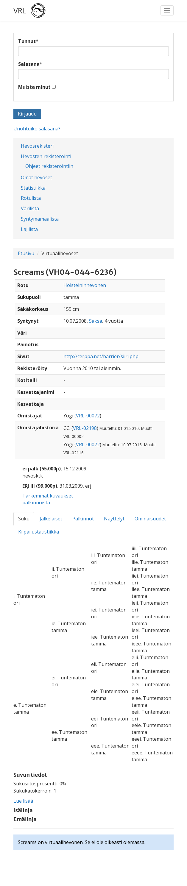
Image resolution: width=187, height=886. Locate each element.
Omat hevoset (36, 177)
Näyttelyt (114, 518)
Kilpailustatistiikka (38, 531)
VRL (19, 10)
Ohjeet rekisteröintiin (49, 166)
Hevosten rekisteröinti (46, 156)
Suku (23, 518)
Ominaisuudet (150, 518)
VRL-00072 (88, 415)
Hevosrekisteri (37, 146)
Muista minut (34, 87)
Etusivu (26, 253)
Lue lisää (23, 801)
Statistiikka (33, 188)
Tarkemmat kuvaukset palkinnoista (47, 499)
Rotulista (31, 198)
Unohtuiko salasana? (36, 128)
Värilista (30, 208)
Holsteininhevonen (84, 285)
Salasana (30, 64)
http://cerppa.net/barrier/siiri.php (100, 356)
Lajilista (29, 229)
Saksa (95, 321)
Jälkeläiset (51, 518)
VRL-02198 (85, 428)
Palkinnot (83, 518)
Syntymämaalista (40, 219)
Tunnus (28, 41)
